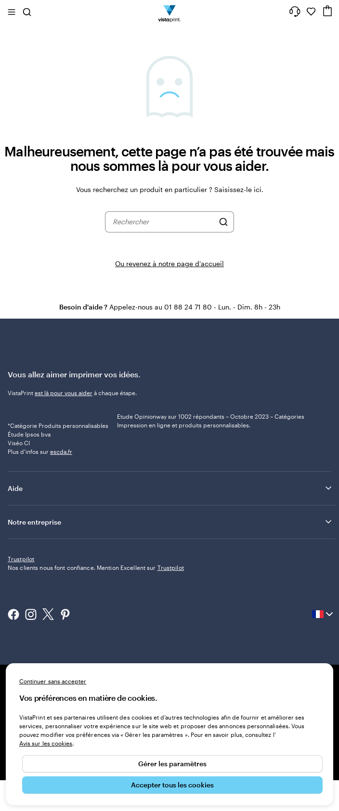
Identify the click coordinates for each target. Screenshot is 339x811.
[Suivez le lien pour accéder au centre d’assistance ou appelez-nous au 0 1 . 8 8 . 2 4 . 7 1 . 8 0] (294, 11)
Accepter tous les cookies (172, 785)
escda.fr (61, 482)
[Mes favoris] (311, 11)
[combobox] (163, 222)
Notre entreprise (170, 553)
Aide (170, 519)
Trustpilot (21, 590)
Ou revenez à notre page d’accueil (169, 263)
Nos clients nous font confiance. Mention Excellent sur (96, 598)
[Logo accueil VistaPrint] (170, 11)
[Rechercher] (223, 222)
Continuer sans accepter (52, 681)
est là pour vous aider (63, 392)
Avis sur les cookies (45, 743)
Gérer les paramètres (172, 764)
